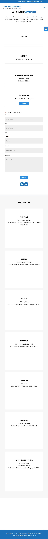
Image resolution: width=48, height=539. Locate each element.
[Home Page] (12, 7)
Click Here (24, 103)
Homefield (23, 535)
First (6, 123)
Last (6, 132)
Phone (6, 146)
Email (7, 136)
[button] (46, 29)
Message (7, 155)
